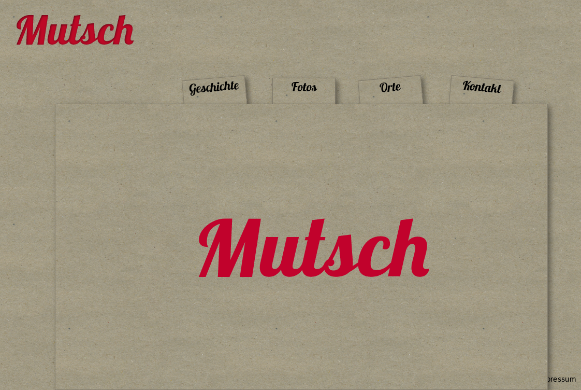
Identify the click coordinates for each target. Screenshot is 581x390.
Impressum (557, 379)
